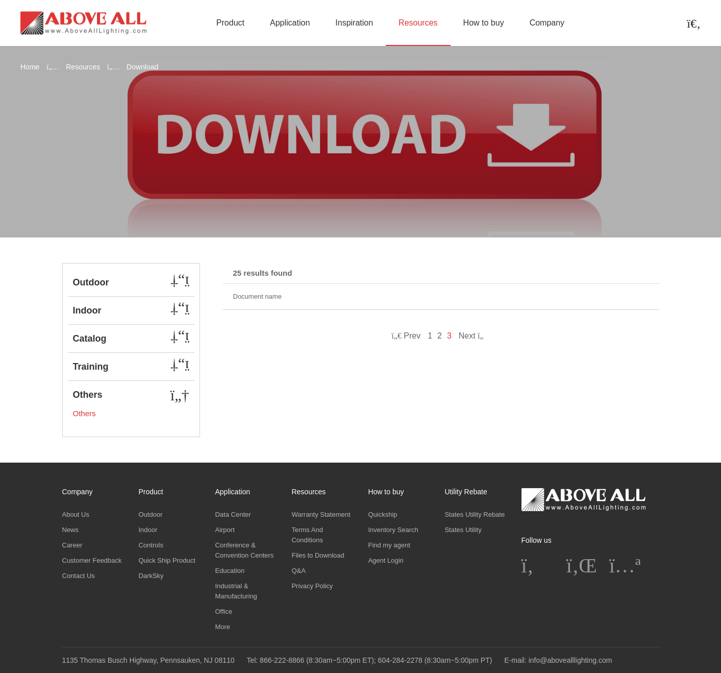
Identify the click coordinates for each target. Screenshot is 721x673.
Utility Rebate (465, 492)
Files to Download (317, 555)
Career (72, 545)
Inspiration (354, 22)
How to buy (483, 22)
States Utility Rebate (474, 514)
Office (223, 611)
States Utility (462, 530)
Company (547, 22)
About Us (75, 514)
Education (229, 570)
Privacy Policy (312, 586)
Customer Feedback (92, 560)
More (222, 627)
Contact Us (78, 576)
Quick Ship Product (166, 560)
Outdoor (150, 514)
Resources (418, 22)
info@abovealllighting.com (570, 660)
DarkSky (150, 576)
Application (290, 22)
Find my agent (389, 545)
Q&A (298, 570)
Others (84, 413)
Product (230, 22)
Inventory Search (393, 530)
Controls (150, 545)
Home (29, 67)
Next (474, 335)
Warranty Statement (320, 514)
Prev (405, 335)
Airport (224, 530)
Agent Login (385, 560)
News (70, 530)
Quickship (382, 514)
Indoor (147, 530)
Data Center (233, 514)
